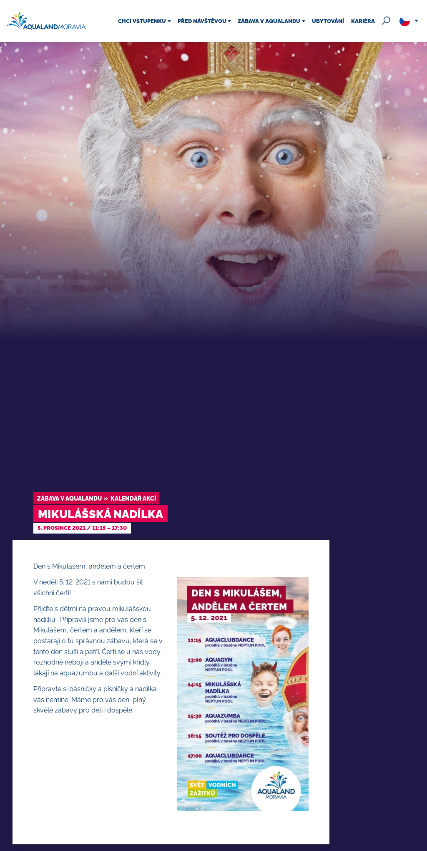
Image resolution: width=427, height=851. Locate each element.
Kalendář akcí (133, 498)
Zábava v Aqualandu (69, 498)
